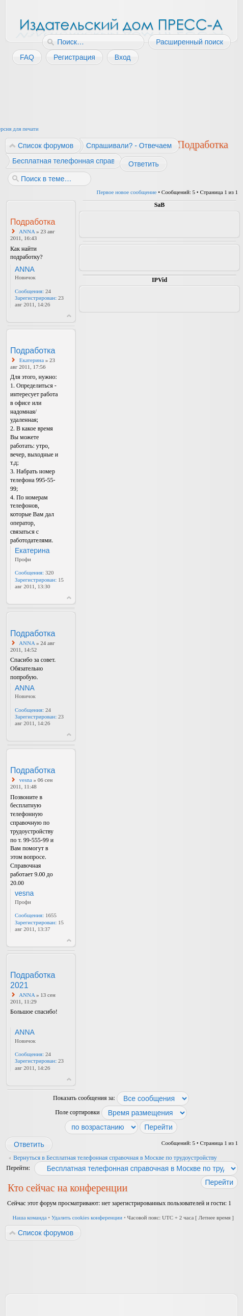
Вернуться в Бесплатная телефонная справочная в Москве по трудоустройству (115, 1157)
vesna (25, 780)
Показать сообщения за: (121, 1098)
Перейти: (18, 1167)
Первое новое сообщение (127, 192)
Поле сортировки (121, 1112)
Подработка (202, 144)
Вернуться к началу (69, 316)
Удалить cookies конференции (86, 1217)
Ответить (143, 164)
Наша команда (29, 1217)
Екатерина (31, 360)
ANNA (27, 231)
